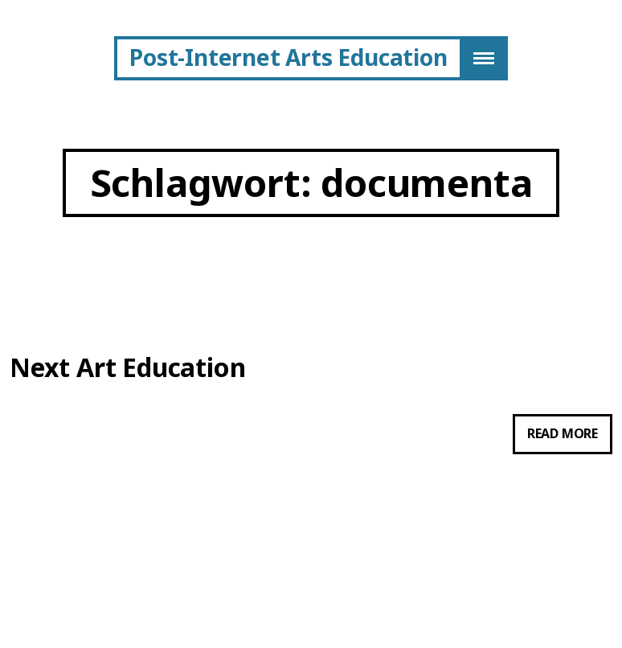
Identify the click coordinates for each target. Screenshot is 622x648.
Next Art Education (127, 368)
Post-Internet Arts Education (288, 57)
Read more (569, 437)
